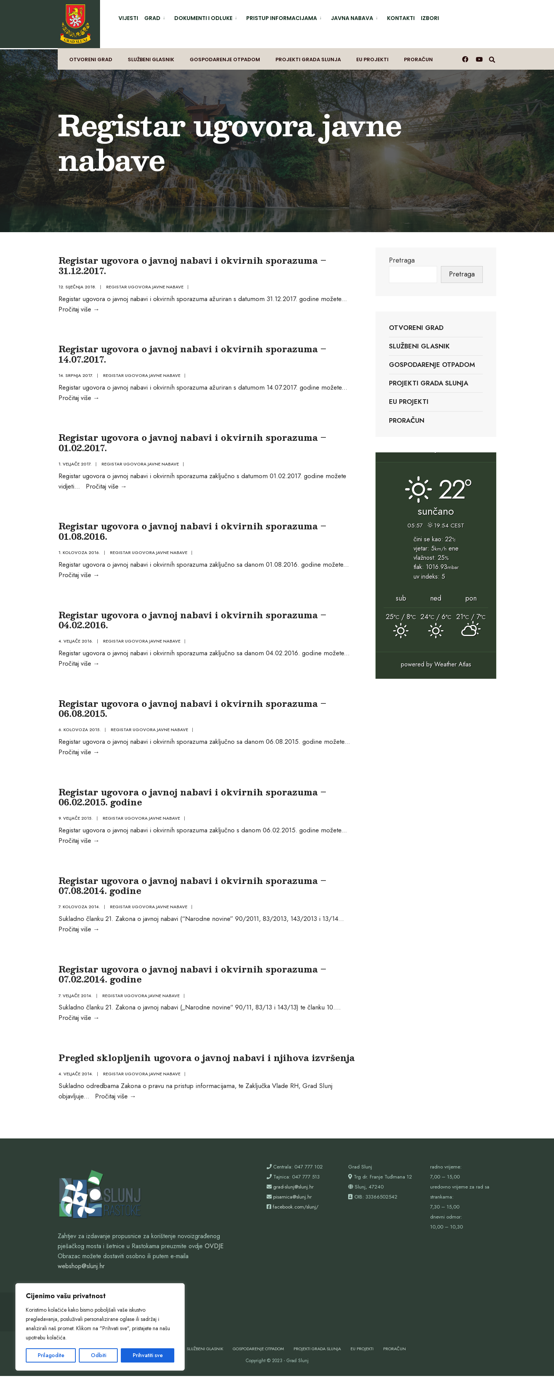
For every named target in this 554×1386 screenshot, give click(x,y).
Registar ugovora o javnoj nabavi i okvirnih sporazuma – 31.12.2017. (191, 261)
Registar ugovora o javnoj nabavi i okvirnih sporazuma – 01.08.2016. (191, 531)
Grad (152, 18)
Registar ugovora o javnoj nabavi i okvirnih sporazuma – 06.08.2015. (191, 711)
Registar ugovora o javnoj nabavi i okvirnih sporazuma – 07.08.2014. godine (191, 891)
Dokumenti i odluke (203, 18)
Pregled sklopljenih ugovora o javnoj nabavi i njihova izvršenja (206, 1066)
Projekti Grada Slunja (308, 56)
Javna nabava (352, 18)
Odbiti (98, 1355)
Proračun (418, 56)
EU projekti (372, 56)
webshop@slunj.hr (81, 1276)
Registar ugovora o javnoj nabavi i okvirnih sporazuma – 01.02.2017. (191, 441)
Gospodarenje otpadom (225, 56)
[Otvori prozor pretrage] (493, 56)
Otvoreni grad (90, 56)
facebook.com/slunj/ (296, 1216)
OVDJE (214, 1256)
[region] (100, 1327)
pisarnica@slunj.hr (292, 1206)
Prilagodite (51, 1355)
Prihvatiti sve (148, 1355)
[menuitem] (156, 17)
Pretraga (402, 256)
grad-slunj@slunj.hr (293, 1196)
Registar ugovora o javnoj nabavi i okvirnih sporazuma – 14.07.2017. (191, 350)
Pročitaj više (78, 304)
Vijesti (128, 18)
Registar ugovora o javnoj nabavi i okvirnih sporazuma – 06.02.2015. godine (191, 801)
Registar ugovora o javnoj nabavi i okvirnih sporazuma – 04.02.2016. (191, 621)
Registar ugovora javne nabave (144, 282)
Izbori (430, 18)
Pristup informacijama (281, 18)
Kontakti (401, 18)
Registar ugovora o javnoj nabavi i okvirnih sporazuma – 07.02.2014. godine (191, 981)
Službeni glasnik (151, 56)
